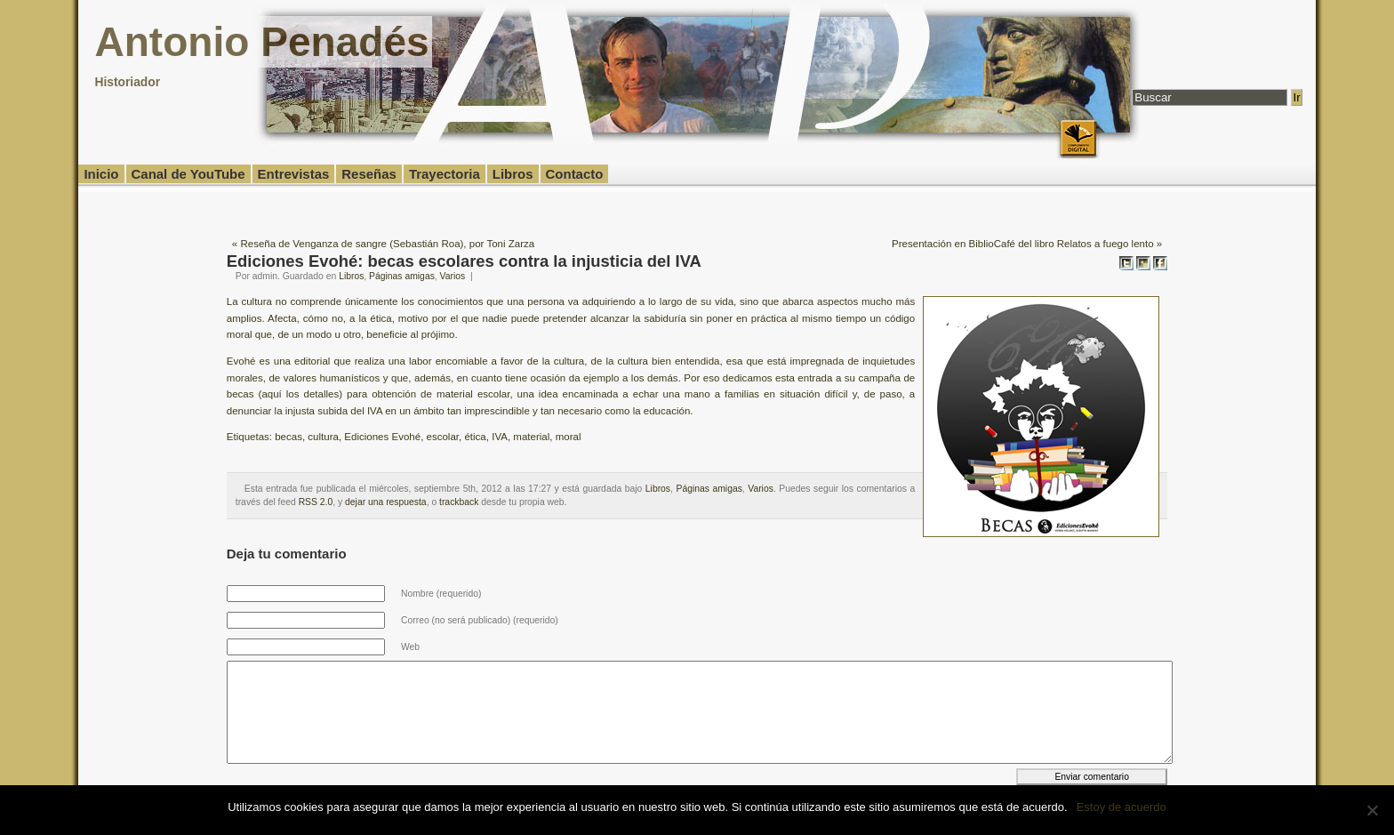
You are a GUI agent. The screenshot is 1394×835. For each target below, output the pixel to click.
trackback (458, 502)
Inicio (101, 173)
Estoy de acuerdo (1121, 807)
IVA (500, 436)
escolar (443, 436)
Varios (453, 276)
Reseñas (369, 173)
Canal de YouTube (188, 173)
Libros (513, 173)
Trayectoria (444, 173)
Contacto (575, 173)
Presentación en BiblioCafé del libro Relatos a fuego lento (1022, 243)
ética (474, 436)
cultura (323, 436)
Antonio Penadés (261, 42)
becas (288, 436)
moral (568, 436)
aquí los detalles (300, 394)
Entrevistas (294, 173)
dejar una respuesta (386, 502)
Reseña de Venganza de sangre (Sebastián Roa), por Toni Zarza (387, 243)
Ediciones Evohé (382, 436)
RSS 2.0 (316, 502)
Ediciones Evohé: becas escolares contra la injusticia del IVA (464, 261)
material (531, 436)
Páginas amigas (402, 276)
